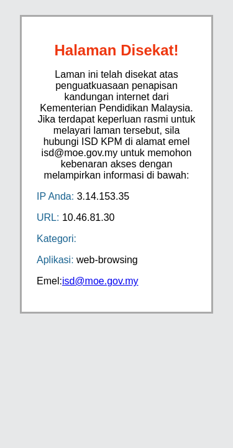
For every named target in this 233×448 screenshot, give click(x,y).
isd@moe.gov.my (100, 281)
